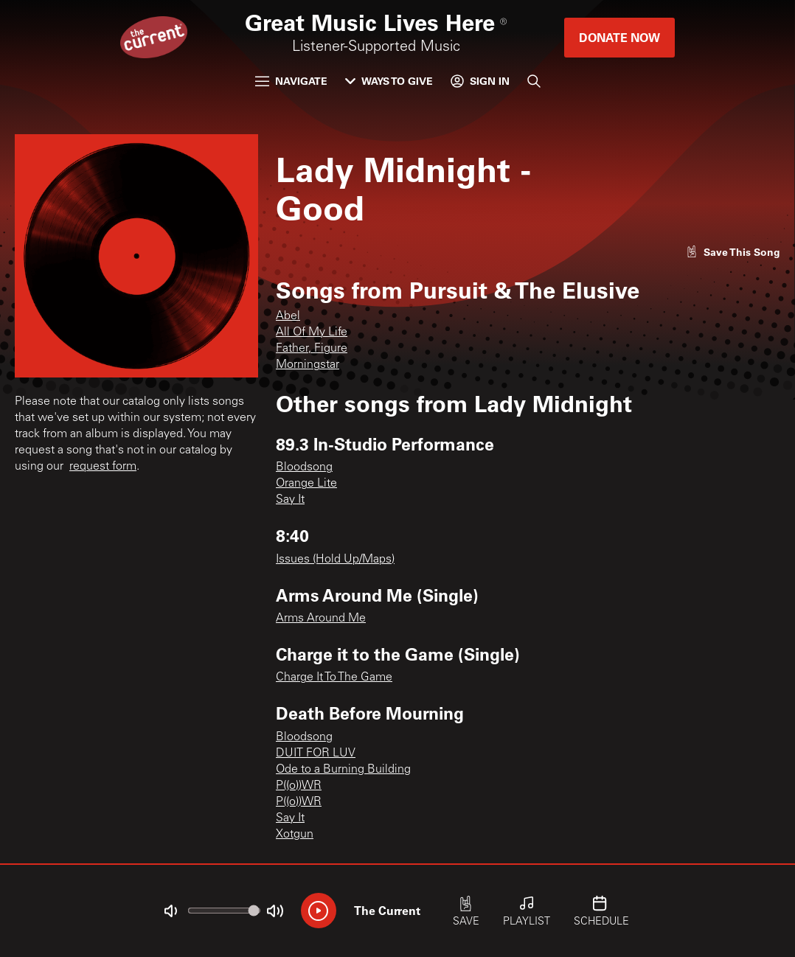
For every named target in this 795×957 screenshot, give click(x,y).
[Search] (533, 81)
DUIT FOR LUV (315, 753)
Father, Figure (311, 349)
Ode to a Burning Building (343, 770)
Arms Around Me (321, 618)
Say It (290, 500)
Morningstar (307, 365)
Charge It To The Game (334, 677)
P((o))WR (299, 786)
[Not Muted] (170, 911)
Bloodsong (304, 467)
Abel (288, 316)
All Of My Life (311, 332)
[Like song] (733, 252)
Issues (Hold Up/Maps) (335, 560)
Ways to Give (389, 81)
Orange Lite (306, 484)
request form (102, 467)
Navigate (291, 81)
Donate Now (619, 37)
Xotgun (294, 835)
